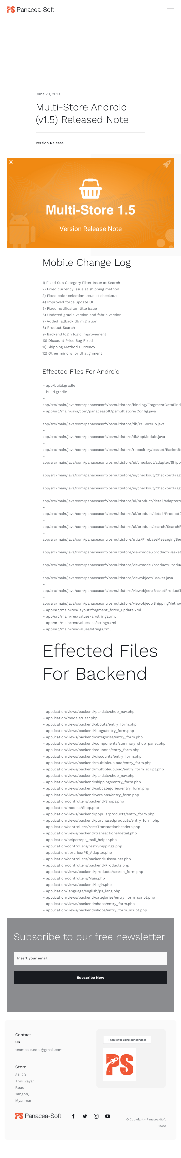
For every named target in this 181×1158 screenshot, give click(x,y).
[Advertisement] (90, 53)
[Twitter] (84, 1116)
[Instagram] (96, 1116)
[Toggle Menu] (170, 10)
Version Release (50, 143)
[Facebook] (73, 1116)
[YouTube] (107, 1116)
